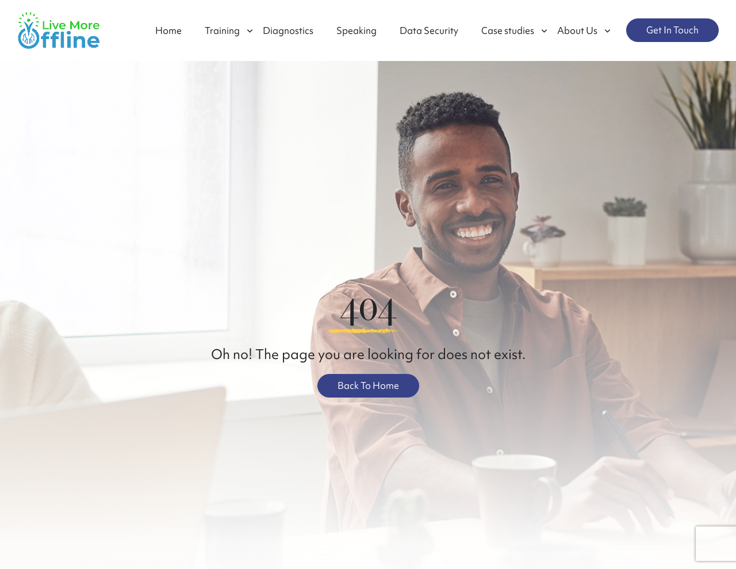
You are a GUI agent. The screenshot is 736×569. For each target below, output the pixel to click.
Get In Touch (672, 30)
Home (168, 30)
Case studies (507, 30)
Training (222, 30)
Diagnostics (288, 30)
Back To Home (368, 385)
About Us (577, 30)
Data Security (429, 30)
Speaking (356, 30)
